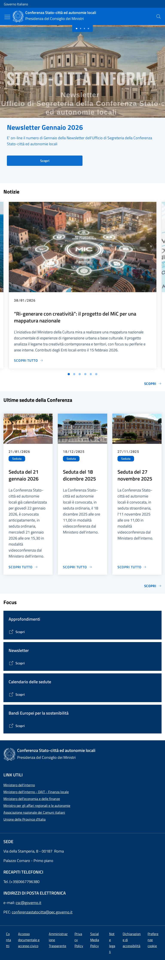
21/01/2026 (19, 451)
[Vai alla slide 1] (69, 374)
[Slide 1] (80, 28)
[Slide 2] (84, 28)
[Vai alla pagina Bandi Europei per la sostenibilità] (17, 725)
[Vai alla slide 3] (80, 374)
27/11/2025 (128, 451)
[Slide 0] (76, 28)
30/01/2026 (24, 300)
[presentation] (158, 16)
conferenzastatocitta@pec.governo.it (42, 912)
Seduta (16, 458)
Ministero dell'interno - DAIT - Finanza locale (36, 791)
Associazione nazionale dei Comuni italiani (34, 812)
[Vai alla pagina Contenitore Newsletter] (17, 663)
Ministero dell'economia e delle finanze (31, 798)
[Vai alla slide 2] (74, 374)
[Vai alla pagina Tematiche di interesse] (17, 631)
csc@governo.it (28, 903)
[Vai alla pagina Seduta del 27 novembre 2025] (132, 567)
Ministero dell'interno (19, 785)
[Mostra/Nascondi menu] (7, 17)
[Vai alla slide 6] (96, 374)
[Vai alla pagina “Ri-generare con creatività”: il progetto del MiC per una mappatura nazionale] (28, 360)
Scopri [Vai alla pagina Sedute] (153, 585)
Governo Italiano (16, 4)
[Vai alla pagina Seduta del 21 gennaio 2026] (23, 567)
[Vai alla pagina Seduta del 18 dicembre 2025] (77, 567)
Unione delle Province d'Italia (24, 819)
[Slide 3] (88, 28)
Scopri (44, 160)
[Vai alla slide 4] (85, 374)
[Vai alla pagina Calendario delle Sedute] (17, 694)
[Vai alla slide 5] (91, 374)
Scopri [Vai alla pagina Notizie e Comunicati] (153, 383)
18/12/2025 (73, 451)
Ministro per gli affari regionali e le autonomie (36, 805)
